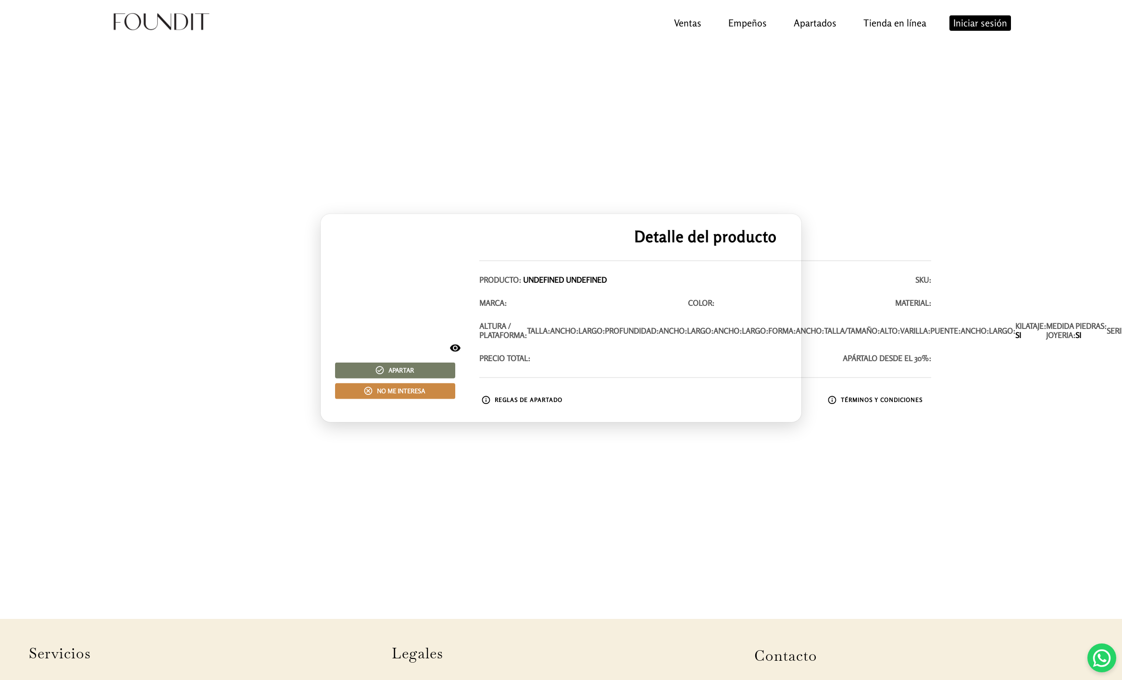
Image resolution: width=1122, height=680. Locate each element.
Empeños (747, 23)
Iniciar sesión (980, 23)
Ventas (687, 23)
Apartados (815, 23)
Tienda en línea (895, 23)
